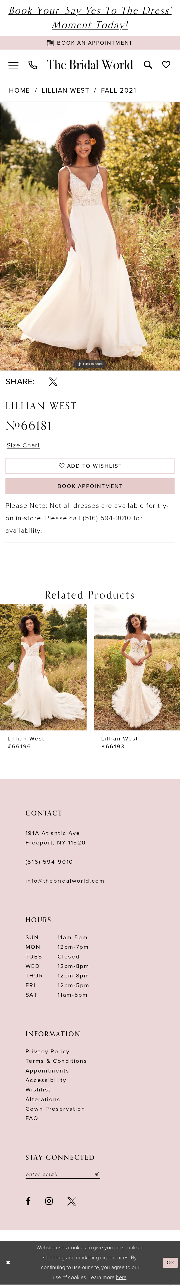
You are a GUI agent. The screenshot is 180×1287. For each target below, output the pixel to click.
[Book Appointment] (90, 43)
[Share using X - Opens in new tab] (53, 382)
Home (19, 91)
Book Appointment (90, 488)
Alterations (43, 1101)
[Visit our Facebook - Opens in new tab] (28, 1203)
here (121, 1280)
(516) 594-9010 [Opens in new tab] (107, 520)
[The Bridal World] (90, 65)
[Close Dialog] (8, 1265)
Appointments (48, 1072)
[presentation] (43, 669)
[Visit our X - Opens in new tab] (72, 1203)
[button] (13, 65)
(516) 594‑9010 (49, 864)
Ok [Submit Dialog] (170, 1265)
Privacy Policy (48, 1053)
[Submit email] (99, 1176)
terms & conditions (56, 1063)
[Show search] (148, 64)
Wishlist (38, 1091)
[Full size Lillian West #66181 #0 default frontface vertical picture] (90, 236)
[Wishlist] (166, 64)
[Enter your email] (64, 1176)
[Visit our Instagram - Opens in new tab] (49, 1203)
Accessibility (46, 1082)
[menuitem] (13, 65)
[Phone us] (33, 64)
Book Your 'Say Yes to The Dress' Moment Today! (90, 18)
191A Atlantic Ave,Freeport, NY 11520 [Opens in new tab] (56, 840)
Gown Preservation (56, 1111)
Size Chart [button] (24, 446)
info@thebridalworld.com (65, 883)
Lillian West (66, 91)
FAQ (32, 1120)
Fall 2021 (118, 91)
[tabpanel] (90, 236)
